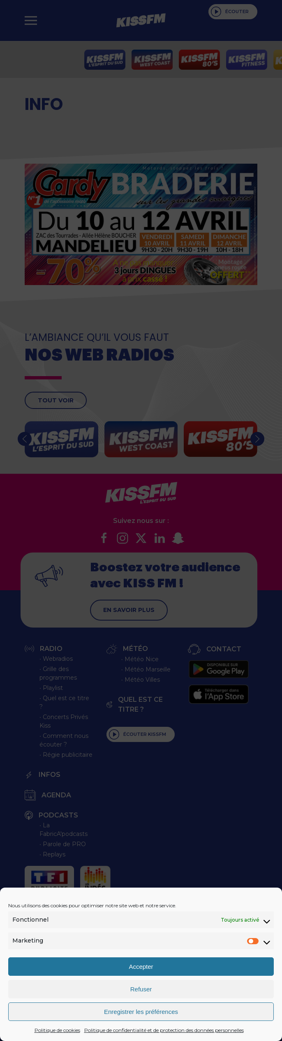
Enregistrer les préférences (141, 1011)
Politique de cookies (57, 1030)
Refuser (141, 989)
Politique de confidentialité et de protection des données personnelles (164, 1030)
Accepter (141, 966)
